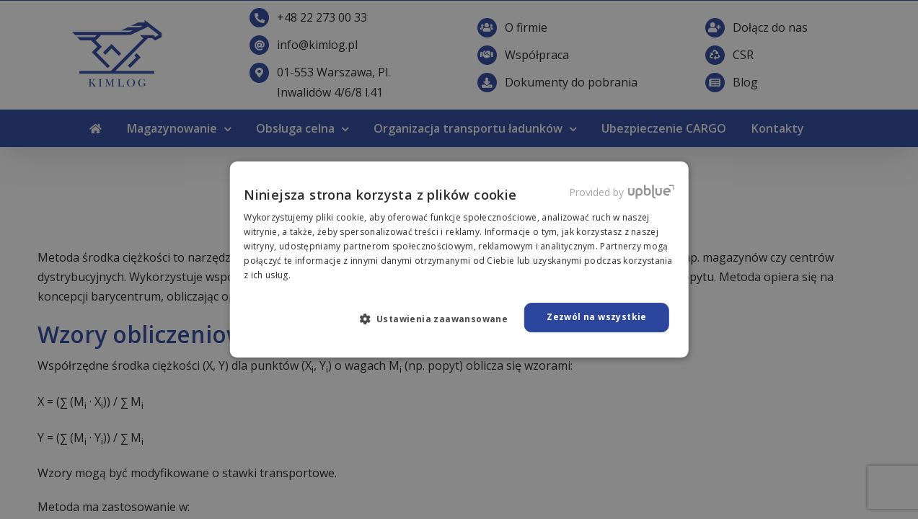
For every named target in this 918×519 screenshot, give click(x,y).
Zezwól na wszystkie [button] (597, 317)
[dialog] (459, 259)
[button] (440, 318)
